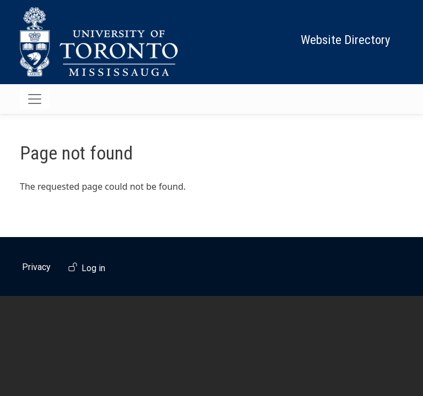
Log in (93, 268)
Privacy (36, 267)
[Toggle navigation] (35, 99)
